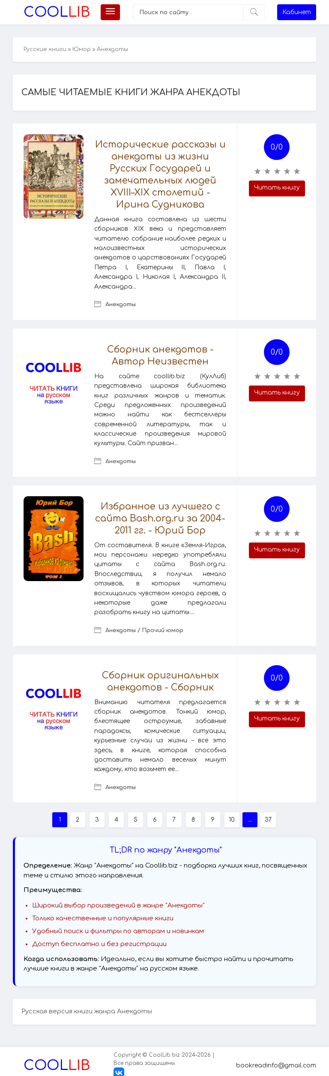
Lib (57, 12)
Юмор (81, 49)
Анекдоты (120, 304)
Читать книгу (277, 187)
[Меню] (110, 12)
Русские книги (45, 49)
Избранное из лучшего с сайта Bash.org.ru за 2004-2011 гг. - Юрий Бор (160, 518)
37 (268, 820)
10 (232, 820)
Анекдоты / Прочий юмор (144, 630)
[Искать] (253, 12)
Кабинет (296, 12)
